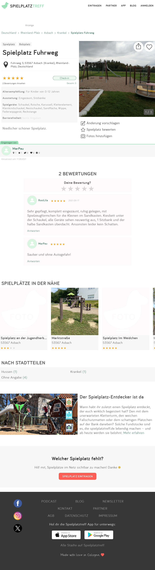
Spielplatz (9, 44)
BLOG (133, 5)
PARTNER (111, 5)
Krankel (62, 32)
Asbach (48, 32)
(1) (15, 371)
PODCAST (49, 501)
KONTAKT (65, 508)
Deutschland (9, 32)
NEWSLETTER (113, 501)
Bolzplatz (24, 44)
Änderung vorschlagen (103, 123)
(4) (25, 377)
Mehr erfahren (133, 432)
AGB (51, 515)
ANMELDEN (147, 5)
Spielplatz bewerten (101, 129)
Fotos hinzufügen (99, 136)
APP (123, 5)
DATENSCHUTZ (76, 515)
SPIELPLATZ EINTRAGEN (77, 476)
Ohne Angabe (11, 377)
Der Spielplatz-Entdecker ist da (112, 397)
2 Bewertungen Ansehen (14, 83)
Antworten (33, 230)
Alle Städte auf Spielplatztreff (82, 545)
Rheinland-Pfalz (30, 32)
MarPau (18, 148)
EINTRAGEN (95, 5)
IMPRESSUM (108, 515)
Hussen (6, 371)
